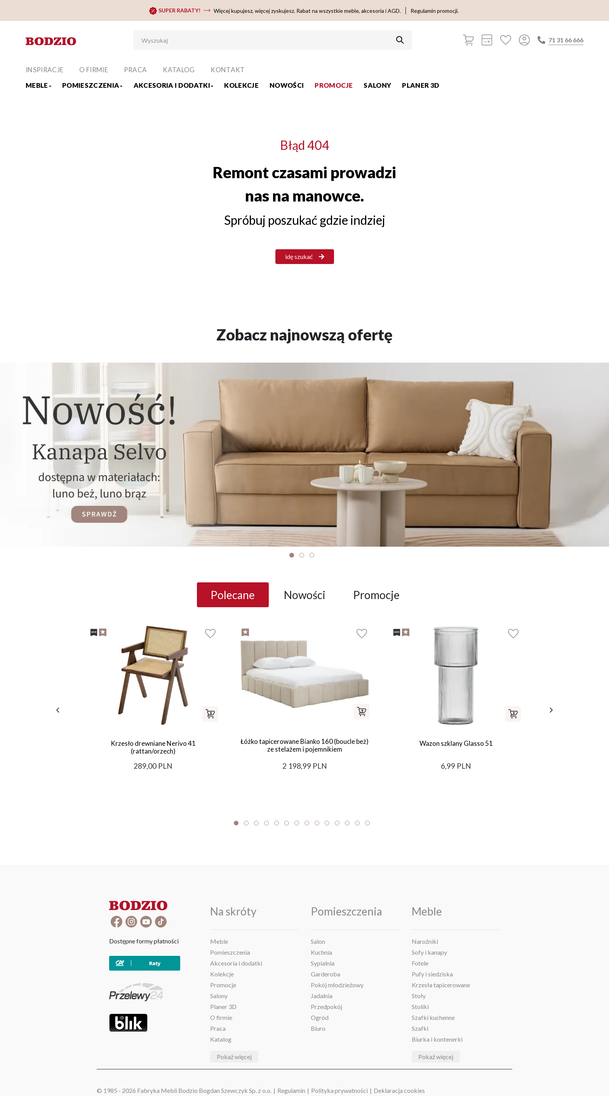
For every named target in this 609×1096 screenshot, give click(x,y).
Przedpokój (326, 1006)
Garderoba (325, 974)
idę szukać (304, 256)
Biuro (318, 1028)
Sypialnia (322, 963)
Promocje (334, 85)
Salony (377, 85)
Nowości (287, 85)
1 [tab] (291, 555)
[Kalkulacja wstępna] (487, 40)
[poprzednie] (58, 710)
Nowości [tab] (304, 594)
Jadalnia (321, 995)
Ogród (320, 1017)
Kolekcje (241, 85)
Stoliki (420, 1006)
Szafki (420, 1028)
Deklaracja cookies (399, 1090)
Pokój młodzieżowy (337, 984)
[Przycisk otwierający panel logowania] (524, 40)
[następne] (551, 710)
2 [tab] (301, 555)
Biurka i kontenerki (437, 1039)
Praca (135, 70)
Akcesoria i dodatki (174, 85)
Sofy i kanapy (429, 952)
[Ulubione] (505, 40)
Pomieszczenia (92, 85)
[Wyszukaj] (266, 40)
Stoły (419, 995)
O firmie (93, 70)
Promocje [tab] (376, 594)
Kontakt (228, 70)
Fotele (420, 963)
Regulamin (291, 1090)
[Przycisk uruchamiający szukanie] (400, 40)
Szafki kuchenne (433, 1017)
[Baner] (304, 455)
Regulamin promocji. (435, 10)
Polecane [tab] (233, 594)
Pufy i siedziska (432, 974)
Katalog (179, 70)
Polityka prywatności (339, 1090)
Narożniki (425, 941)
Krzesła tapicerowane (441, 984)
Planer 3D (420, 85)
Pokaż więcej (234, 1056)
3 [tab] (312, 555)
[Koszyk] (468, 40)
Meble (38, 85)
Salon (318, 941)
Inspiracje (44, 70)
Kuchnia (321, 952)
